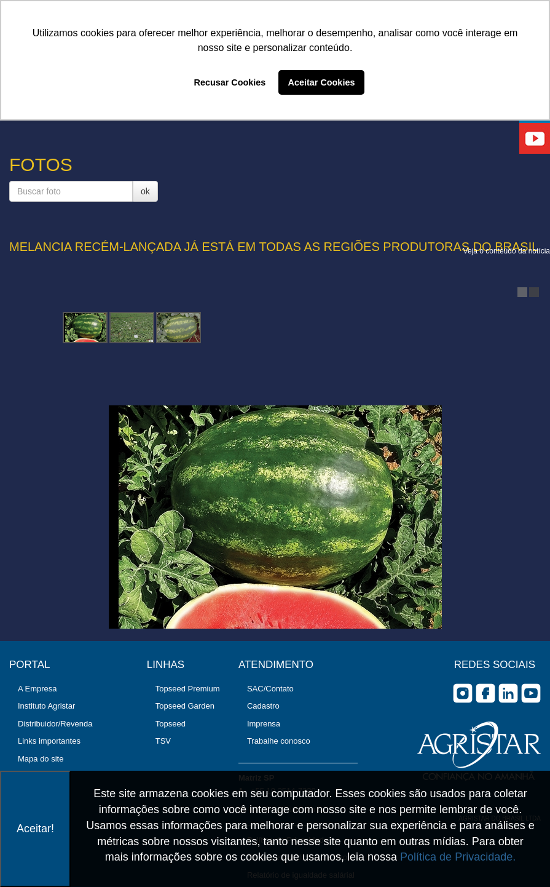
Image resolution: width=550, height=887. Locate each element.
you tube (531, 693)
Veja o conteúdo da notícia (506, 251)
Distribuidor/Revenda (55, 723)
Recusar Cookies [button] (230, 82)
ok (145, 191)
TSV (163, 741)
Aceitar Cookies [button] (321, 82)
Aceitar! (35, 828)
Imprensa (263, 723)
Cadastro (263, 705)
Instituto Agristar (46, 705)
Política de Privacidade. (458, 857)
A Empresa (37, 688)
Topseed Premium (187, 688)
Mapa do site (40, 758)
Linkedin (508, 693)
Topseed (170, 723)
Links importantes (49, 741)
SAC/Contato (270, 688)
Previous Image (24, 377)
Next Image (525, 377)
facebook (485, 693)
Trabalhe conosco (278, 741)
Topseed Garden (184, 705)
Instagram (463, 693)
